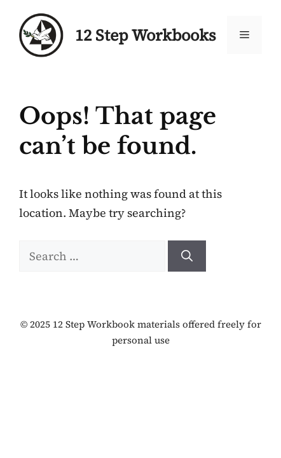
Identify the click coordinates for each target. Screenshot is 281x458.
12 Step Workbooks (145, 35)
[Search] (187, 256)
